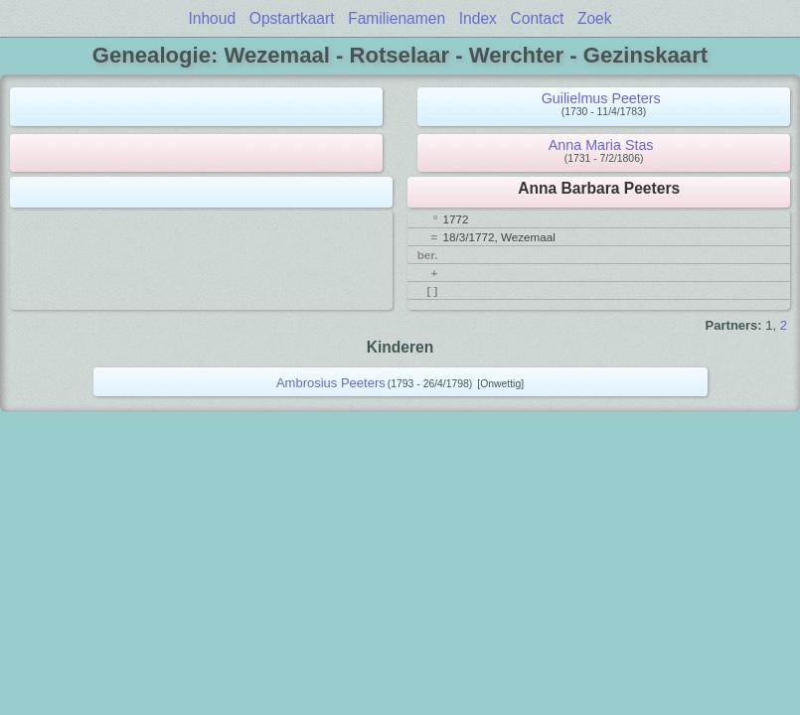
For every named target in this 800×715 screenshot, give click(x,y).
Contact (537, 18)
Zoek (594, 18)
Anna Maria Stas (601, 145)
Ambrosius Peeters (331, 382)
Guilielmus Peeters (601, 98)
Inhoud (212, 18)
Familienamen (396, 18)
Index (478, 18)
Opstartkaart (292, 18)
